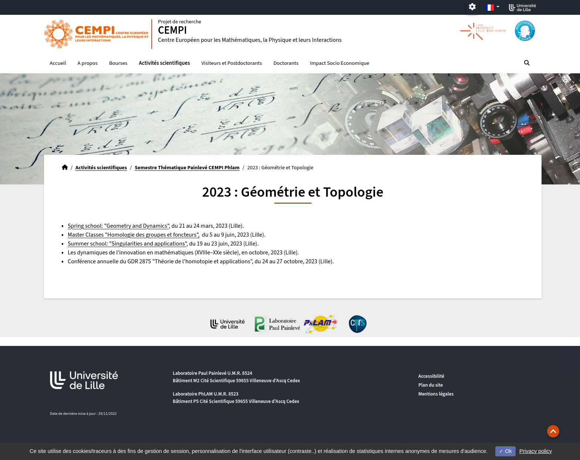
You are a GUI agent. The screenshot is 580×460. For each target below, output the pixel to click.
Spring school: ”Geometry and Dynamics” (118, 226)
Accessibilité (431, 376)
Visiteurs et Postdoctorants (232, 63)
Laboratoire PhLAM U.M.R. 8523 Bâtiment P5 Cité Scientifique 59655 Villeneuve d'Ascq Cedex (236, 397)
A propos (88, 63)
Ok (505, 451)
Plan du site (430, 385)
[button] (553, 431)
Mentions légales (435, 393)
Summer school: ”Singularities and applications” (127, 244)
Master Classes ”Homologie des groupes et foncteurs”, (133, 235)
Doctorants (286, 63)
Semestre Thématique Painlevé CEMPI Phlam (187, 167)
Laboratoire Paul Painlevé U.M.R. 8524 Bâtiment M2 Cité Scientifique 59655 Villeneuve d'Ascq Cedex (236, 377)
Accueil (58, 63)
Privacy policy (535, 451)
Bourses (118, 63)
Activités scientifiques (164, 63)
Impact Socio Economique (339, 63)
